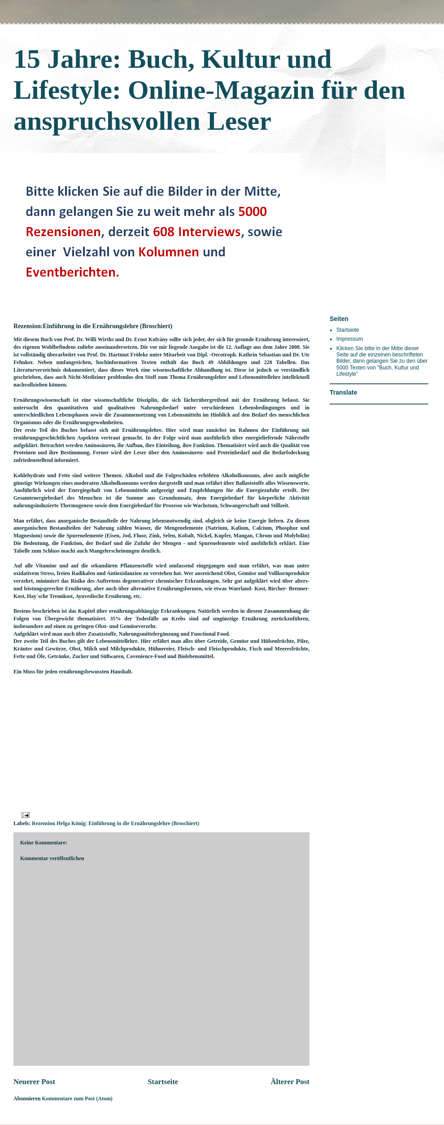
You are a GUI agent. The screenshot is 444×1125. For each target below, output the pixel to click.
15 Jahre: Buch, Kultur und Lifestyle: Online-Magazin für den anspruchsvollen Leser (209, 90)
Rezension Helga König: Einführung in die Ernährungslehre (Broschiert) (115, 823)
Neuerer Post (34, 1081)
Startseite (163, 1081)
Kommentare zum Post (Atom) (77, 1098)
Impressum (349, 339)
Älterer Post (289, 1081)
